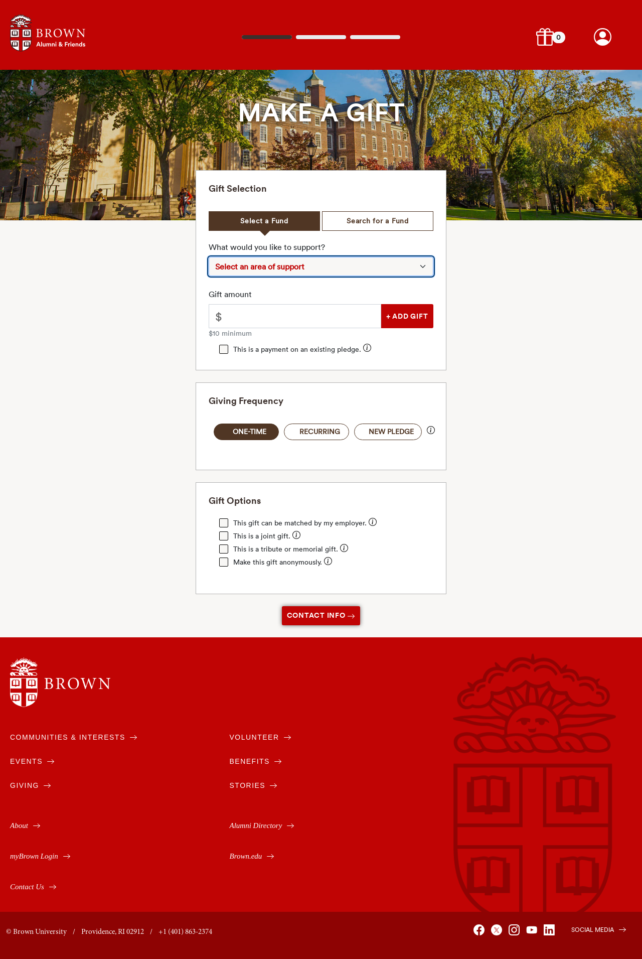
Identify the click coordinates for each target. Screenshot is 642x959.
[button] (545, 37)
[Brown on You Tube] (533, 933)
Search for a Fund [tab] (378, 220)
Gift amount (230, 294)
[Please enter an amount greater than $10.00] (304, 316)
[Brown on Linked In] (551, 933)
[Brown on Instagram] (516, 933)
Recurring (319, 431)
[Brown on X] (498, 933)
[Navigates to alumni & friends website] (47, 32)
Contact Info (321, 615)
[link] (602, 37)
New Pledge (391, 431)
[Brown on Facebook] (481, 933)
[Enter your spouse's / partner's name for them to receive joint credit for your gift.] (296, 536)
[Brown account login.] (602, 37)
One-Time (249, 431)
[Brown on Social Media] (593, 928)
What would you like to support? (267, 247)
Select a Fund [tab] (264, 220)
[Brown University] (60, 682)
